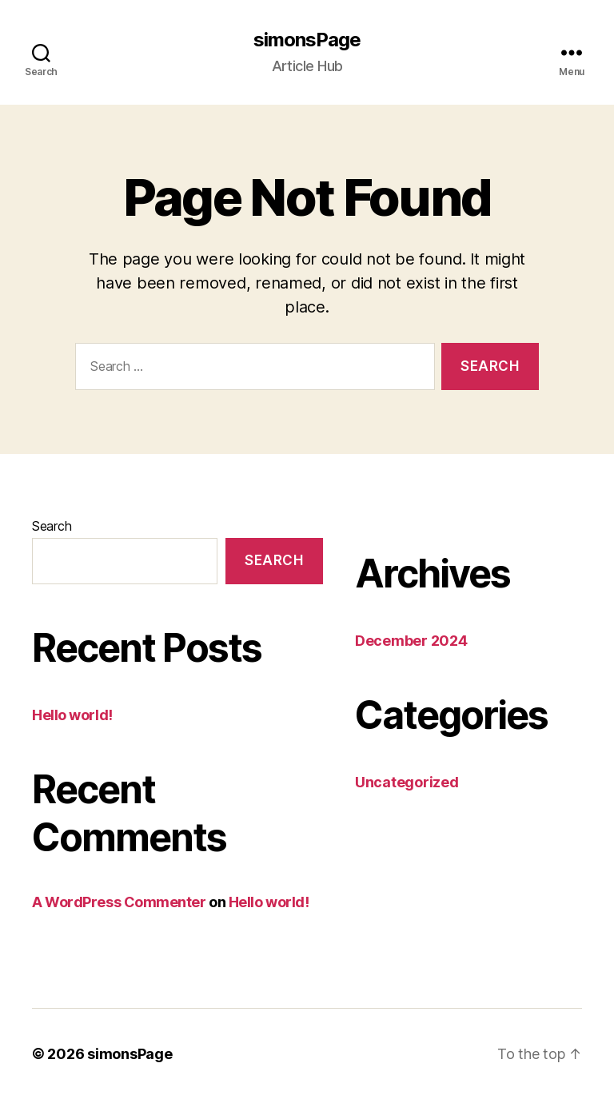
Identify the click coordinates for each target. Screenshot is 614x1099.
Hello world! (72, 715)
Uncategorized (407, 782)
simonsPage (307, 40)
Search (51, 526)
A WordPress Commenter (119, 902)
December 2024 (411, 640)
